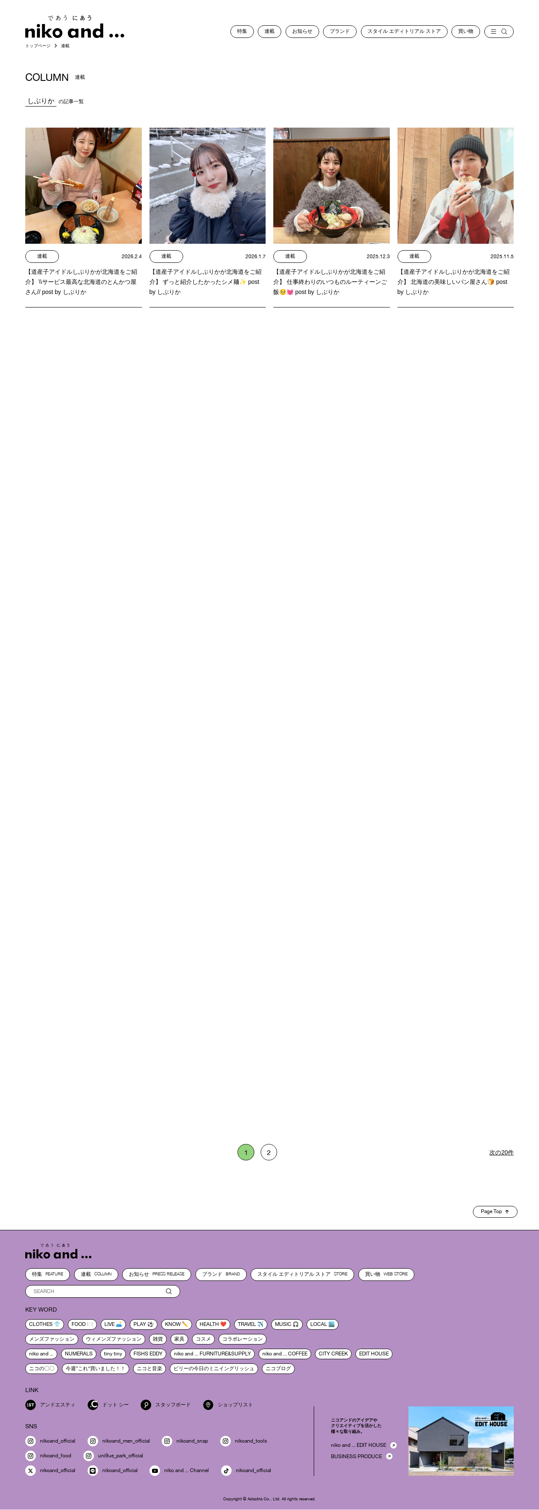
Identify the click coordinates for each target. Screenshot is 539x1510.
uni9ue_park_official (113, 1456)
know (173, 1324)
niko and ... (41, 1354)
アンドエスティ (50, 1405)
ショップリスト (228, 1405)
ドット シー (108, 1405)
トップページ (38, 45)
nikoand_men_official (119, 1441)
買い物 (465, 31)
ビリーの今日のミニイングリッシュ (213, 1368)
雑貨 (158, 1339)
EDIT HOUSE (374, 1354)
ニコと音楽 (149, 1368)
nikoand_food (48, 1456)
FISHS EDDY (148, 1354)
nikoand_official (50, 1441)
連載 (269, 31)
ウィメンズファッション (113, 1339)
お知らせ (302, 31)
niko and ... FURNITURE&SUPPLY (212, 1354)
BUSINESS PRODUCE (356, 1457)
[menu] (499, 31)
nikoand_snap (185, 1441)
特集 (242, 31)
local (318, 1324)
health (209, 1324)
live (109, 1324)
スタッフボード (166, 1405)
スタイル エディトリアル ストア (404, 31)
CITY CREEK (333, 1354)
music (283, 1324)
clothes (41, 1324)
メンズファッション (52, 1339)
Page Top (495, 1212)
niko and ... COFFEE (284, 1354)
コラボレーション (242, 1339)
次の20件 (501, 1152)
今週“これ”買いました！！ (95, 1368)
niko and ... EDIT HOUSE (358, 1446)
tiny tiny (113, 1354)
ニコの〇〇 (41, 1368)
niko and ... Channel (179, 1471)
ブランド (340, 31)
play (139, 1324)
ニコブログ (278, 1368)
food (78, 1324)
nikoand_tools (243, 1441)
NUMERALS (79, 1354)
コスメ (203, 1339)
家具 (179, 1339)
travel (247, 1324)
